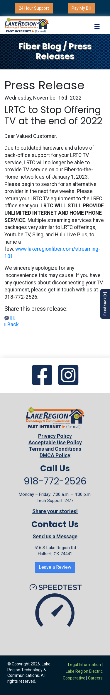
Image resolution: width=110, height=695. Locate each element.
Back (11, 324)
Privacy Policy (55, 436)
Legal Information (84, 664)
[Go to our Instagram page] (68, 375)
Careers (95, 678)
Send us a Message (55, 536)
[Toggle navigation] (97, 25)
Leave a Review (55, 567)
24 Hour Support (34, 8)
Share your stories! (55, 511)
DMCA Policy (55, 455)
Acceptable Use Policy (55, 442)
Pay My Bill (81, 8)
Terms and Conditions (55, 449)
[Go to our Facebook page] (42, 375)
